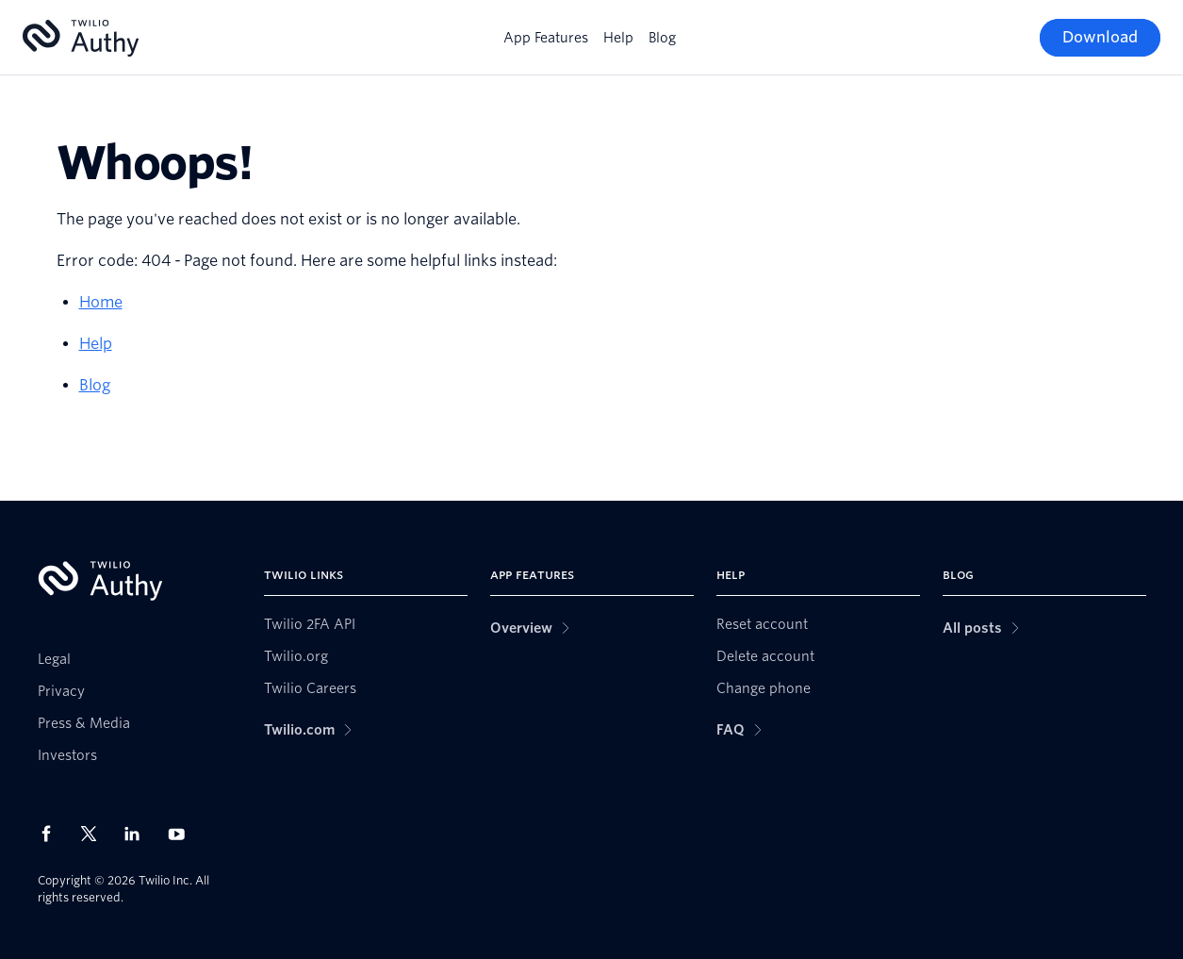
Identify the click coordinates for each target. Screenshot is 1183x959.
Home (101, 302)
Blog (662, 37)
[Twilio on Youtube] (182, 833)
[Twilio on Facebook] (52, 834)
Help (618, 37)
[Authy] (81, 38)
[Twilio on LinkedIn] (138, 833)
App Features (545, 37)
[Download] (1100, 38)
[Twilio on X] (95, 833)
